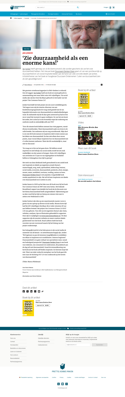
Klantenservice (15, 334)
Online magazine (18, 18)
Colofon (54, 377)
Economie (26, 18)
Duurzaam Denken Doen (65, 71)
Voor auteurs (14, 355)
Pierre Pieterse (28, 84)
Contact (12, 341)
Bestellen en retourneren (18, 348)
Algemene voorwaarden (42, 377)
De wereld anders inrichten (89, 181)
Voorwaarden (14, 345)
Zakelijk (40, 334)
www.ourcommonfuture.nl (50, 216)
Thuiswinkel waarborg (26, 377)
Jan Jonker (26, 68)
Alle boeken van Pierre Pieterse (32, 276)
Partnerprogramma (16, 361)
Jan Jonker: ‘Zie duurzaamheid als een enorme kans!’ (44, 18)
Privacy (61, 377)
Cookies (69, 377)
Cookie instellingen (80, 377)
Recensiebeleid (14, 358)
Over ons (13, 338)
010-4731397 (111, 14)
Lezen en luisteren (16, 351)
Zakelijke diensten (43, 338)
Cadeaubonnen (42, 345)
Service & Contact (93, 377)
